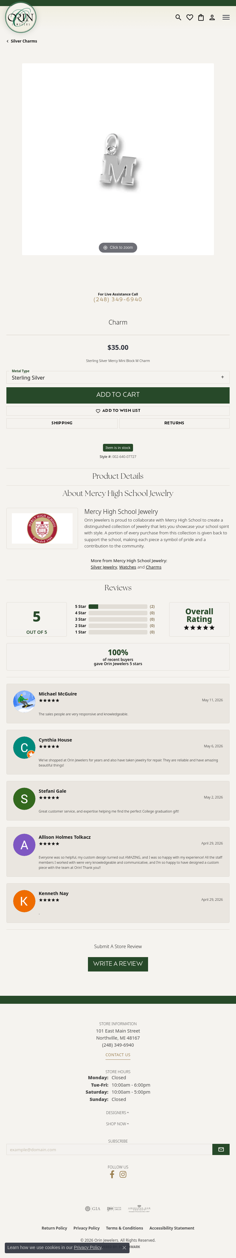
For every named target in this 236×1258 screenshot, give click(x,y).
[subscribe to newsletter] (221, 1149)
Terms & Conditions (124, 1228)
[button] (179, 17)
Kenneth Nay (53, 893)
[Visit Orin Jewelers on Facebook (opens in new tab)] (112, 1174)
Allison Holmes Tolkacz (65, 837)
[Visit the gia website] (92, 1209)
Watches (127, 567)
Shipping (61, 423)
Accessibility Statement (171, 1228)
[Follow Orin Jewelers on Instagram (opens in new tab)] (123, 1174)
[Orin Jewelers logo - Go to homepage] (20, 17)
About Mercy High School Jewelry (118, 494)
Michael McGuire (58, 694)
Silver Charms (24, 41)
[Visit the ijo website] (114, 1209)
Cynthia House (55, 740)
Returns (174, 423)
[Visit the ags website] (139, 1209)
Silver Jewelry (104, 567)
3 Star (80, 619)
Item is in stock (118, 447)
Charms (153, 567)
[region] (118, 175)
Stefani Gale (52, 791)
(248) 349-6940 (118, 300)
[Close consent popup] (124, 1248)
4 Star (80, 613)
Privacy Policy (87, 1228)
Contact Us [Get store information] (118, 1055)
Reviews (118, 588)
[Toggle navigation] (226, 17)
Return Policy (54, 1228)
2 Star (80, 625)
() (152, 606)
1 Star (80, 632)
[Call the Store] (118, 1045)
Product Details (118, 477)
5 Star (80, 606)
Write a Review (118, 964)
